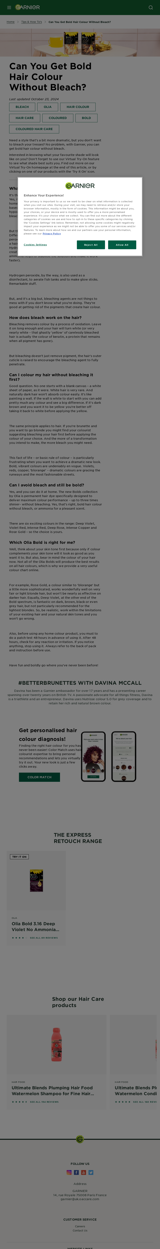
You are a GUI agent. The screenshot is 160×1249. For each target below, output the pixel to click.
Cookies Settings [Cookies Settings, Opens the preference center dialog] (35, 244)
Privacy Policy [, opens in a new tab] (52, 233)
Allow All (122, 244)
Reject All (91, 244)
